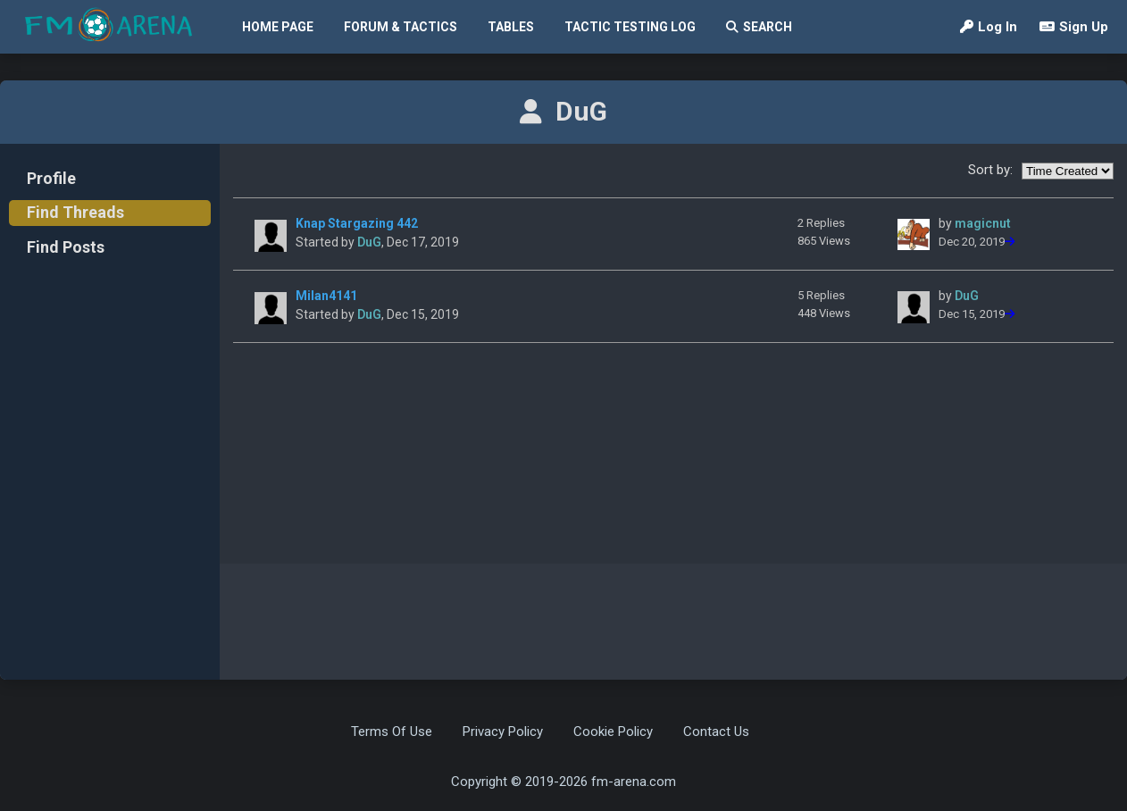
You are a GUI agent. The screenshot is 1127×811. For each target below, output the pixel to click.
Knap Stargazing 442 (357, 223)
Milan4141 (326, 295)
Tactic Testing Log (630, 27)
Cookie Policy (613, 731)
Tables (511, 27)
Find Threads (75, 212)
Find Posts (65, 247)
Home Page (277, 27)
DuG (369, 242)
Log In (988, 27)
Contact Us (716, 731)
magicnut (983, 223)
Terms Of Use (391, 731)
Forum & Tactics (400, 27)
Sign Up (1073, 27)
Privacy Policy (503, 731)
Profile (51, 178)
